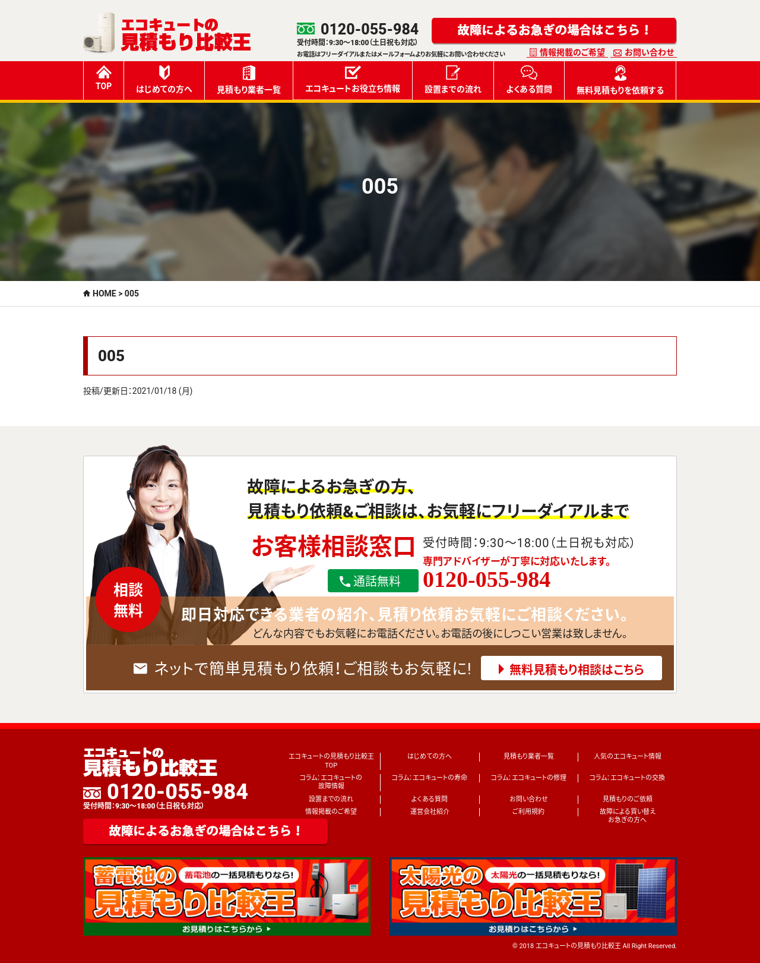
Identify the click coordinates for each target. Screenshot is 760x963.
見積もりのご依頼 (628, 799)
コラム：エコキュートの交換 (627, 778)
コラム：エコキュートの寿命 (429, 778)
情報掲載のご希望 (572, 52)
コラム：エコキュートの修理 (528, 778)
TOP (104, 78)
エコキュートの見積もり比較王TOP (331, 761)
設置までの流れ (453, 79)
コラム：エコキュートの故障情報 (331, 782)
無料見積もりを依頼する (620, 80)
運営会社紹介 (429, 812)
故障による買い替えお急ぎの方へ (628, 816)
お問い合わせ (649, 52)
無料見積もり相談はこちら (576, 670)
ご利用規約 (528, 812)
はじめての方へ (164, 79)
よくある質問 (529, 79)
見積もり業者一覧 (249, 79)
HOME (104, 293)
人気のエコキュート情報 (627, 756)
